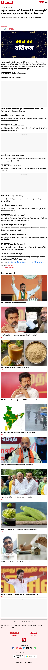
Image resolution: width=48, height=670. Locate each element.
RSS (2, 628)
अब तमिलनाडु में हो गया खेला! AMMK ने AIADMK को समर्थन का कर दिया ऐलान (20, 335)
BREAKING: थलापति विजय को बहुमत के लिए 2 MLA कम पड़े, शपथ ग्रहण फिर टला (20, 400)
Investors (41, 625)
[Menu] (46, 2)
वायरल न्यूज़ (3, 564)
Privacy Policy (17, 625)
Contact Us (10, 625)
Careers (6, 628)
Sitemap (24, 625)
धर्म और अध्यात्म (4, 27)
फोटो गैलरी (2, 369)
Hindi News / (3, 5)
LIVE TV (41, 2)
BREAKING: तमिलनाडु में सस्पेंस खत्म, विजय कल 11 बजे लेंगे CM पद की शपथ (19, 594)
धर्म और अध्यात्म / (9, 5)
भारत (2, 304)
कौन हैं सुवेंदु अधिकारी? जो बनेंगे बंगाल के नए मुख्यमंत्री (13, 302)
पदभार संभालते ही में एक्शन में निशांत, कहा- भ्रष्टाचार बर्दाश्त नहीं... (16, 497)
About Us (3, 625)
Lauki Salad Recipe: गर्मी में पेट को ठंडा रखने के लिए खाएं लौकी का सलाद (19, 529)
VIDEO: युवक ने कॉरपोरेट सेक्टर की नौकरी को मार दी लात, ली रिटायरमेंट (18, 562)
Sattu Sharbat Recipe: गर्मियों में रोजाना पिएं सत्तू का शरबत (15, 367)
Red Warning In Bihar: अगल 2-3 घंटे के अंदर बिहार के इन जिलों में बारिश (19, 432)
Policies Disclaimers (33, 625)
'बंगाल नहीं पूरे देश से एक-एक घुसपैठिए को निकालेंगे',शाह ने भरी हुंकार (17, 464)
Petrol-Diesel (13, 628)
